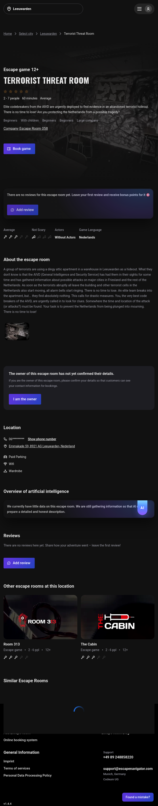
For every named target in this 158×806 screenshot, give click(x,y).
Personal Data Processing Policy (27, 775)
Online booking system (20, 740)
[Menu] (144, 9)
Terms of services (17, 768)
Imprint (9, 761)
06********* (16, 439)
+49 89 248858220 (118, 757)
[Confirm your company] (25, 399)
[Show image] (17, 331)
